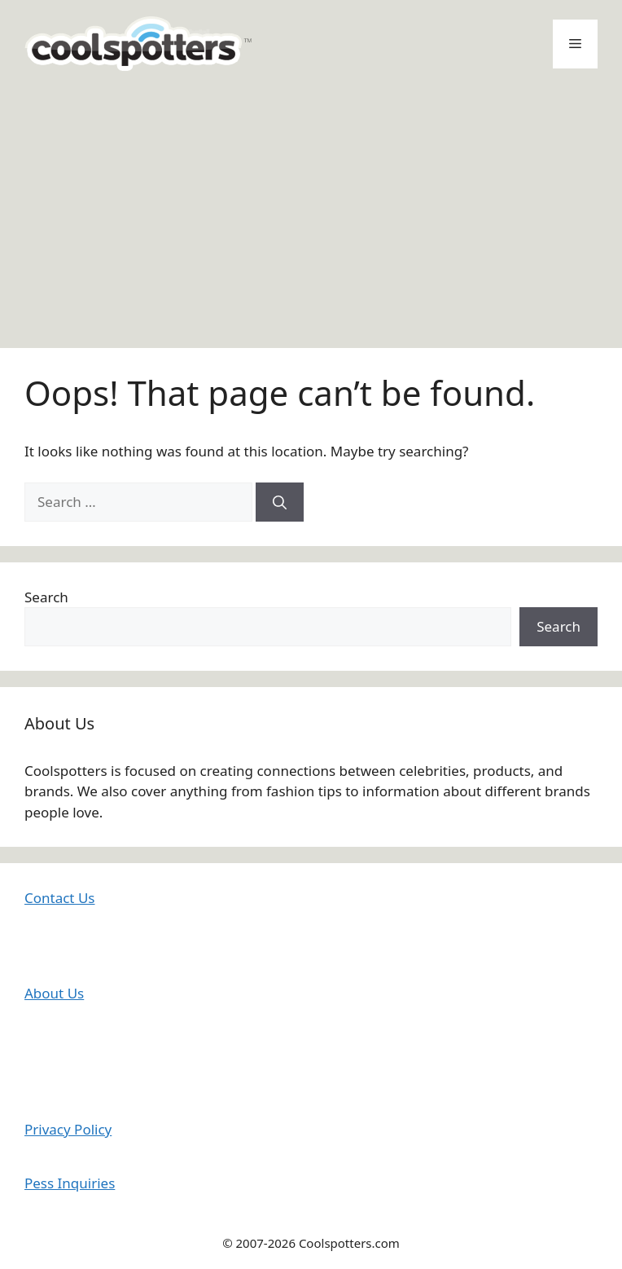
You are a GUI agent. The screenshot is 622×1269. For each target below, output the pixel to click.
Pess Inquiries (69, 1183)
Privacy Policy (68, 1129)
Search (46, 597)
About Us (54, 993)
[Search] (280, 502)
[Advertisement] (311, 209)
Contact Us (59, 897)
